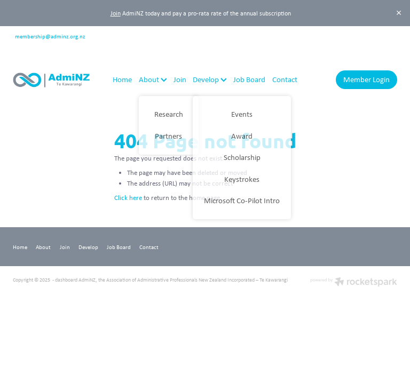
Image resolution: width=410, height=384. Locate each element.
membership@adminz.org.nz (50, 35)
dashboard (66, 279)
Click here (128, 197)
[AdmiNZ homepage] (51, 80)
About (153, 79)
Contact (284, 79)
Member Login (366, 79)
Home (122, 79)
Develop (210, 79)
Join (116, 13)
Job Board (249, 79)
